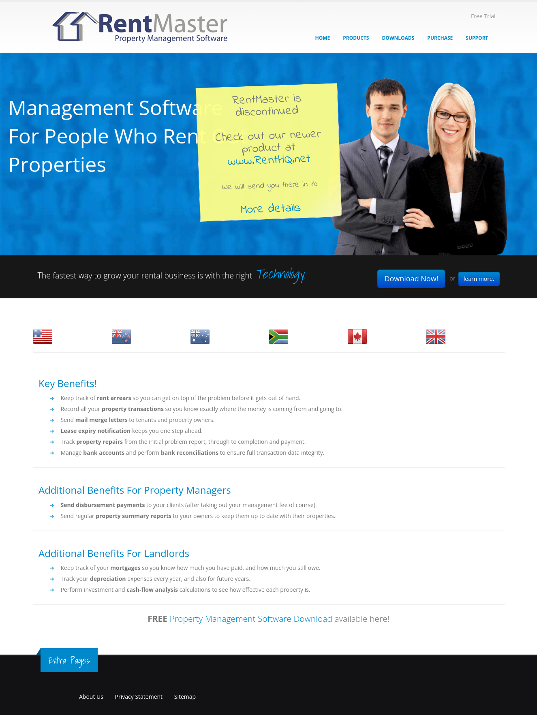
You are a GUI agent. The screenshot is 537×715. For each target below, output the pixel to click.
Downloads (398, 37)
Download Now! (411, 278)
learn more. (479, 279)
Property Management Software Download (251, 618)
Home (322, 37)
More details (270, 209)
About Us (91, 696)
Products (356, 37)
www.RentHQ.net (268, 160)
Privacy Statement (139, 696)
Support (477, 37)
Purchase (440, 37)
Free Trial (483, 16)
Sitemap (185, 696)
